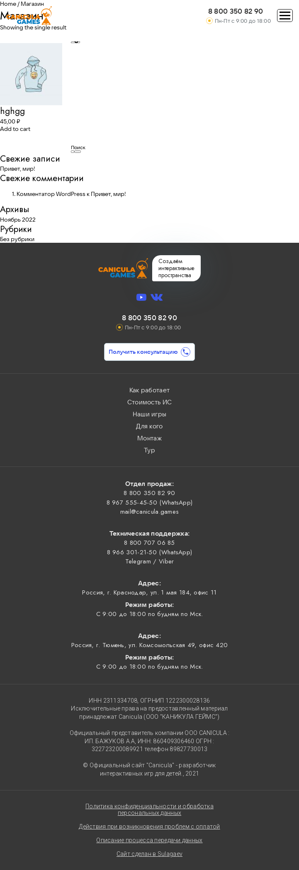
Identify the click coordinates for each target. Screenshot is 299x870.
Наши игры (150, 414)
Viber (166, 561)
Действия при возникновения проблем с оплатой (149, 826)
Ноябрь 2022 (18, 219)
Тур (149, 450)
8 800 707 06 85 (149, 542)
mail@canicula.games (149, 511)
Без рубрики (17, 239)
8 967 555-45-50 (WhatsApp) (150, 502)
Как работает (149, 390)
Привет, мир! (17, 168)
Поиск (78, 147)
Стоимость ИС (149, 402)
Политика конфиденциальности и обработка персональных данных (149, 809)
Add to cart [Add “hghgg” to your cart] (15, 129)
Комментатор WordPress (51, 194)
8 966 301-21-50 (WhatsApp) (149, 552)
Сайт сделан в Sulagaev (149, 854)
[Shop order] (75, 42)
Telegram (138, 561)
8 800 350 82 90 (235, 11)
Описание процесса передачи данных (149, 840)
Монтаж (149, 438)
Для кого (149, 426)
